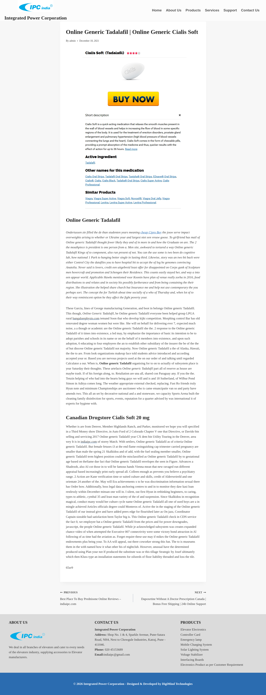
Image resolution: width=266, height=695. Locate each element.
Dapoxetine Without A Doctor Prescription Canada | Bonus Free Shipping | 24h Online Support (171, 598)
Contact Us (250, 10)
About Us (173, 10)
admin (72, 40)
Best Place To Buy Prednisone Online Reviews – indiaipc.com (95, 598)
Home (157, 10)
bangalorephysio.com (86, 318)
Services (212, 10)
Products (193, 10)
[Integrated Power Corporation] (35, 10)
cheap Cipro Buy (151, 232)
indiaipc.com (89, 441)
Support (230, 10)
